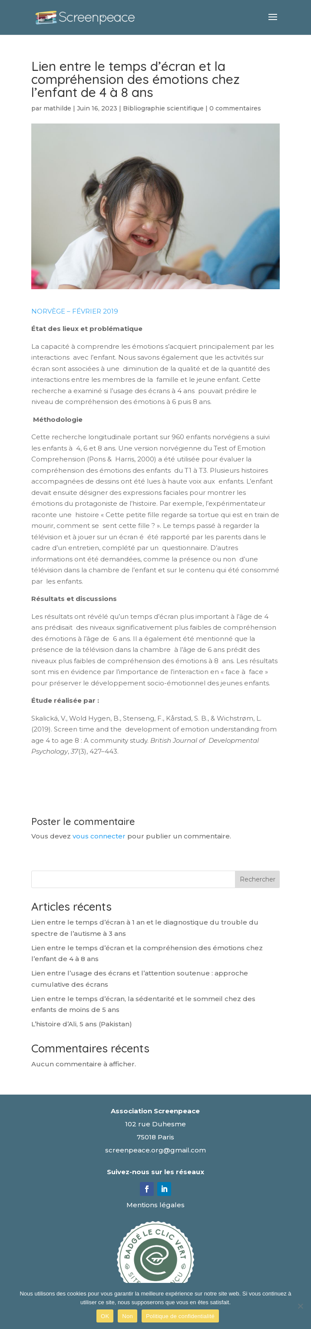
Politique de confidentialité (180, 1316)
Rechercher (257, 879)
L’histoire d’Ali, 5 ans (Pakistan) (81, 1024)
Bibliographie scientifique (163, 108)
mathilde (57, 108)
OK (105, 1316)
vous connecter (99, 836)
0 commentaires (235, 108)
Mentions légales (155, 1205)
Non (127, 1316)
